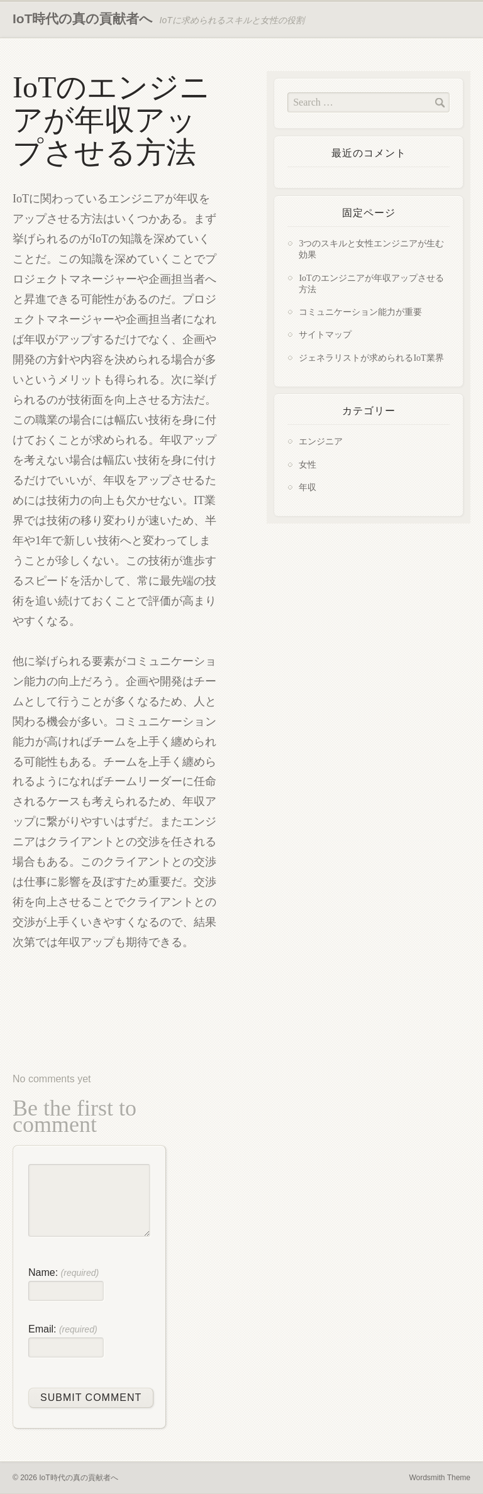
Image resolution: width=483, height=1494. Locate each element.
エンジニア (321, 441)
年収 (307, 487)
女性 (307, 465)
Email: (62, 1329)
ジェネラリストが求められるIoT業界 (371, 358)
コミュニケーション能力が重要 (360, 312)
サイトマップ (325, 334)
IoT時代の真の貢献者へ (83, 18)
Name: (63, 1272)
